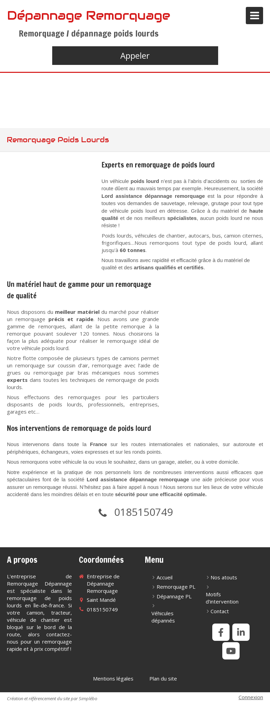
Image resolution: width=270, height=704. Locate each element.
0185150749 (143, 512)
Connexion (251, 697)
